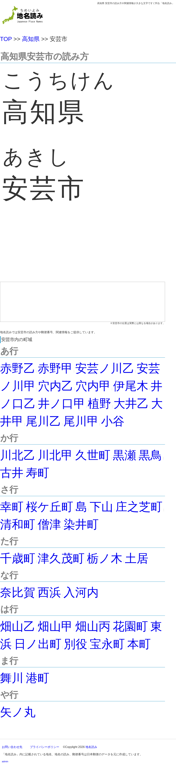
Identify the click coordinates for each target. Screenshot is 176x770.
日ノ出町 (37, 644)
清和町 (17, 524)
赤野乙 (17, 368)
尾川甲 (81, 421)
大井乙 (131, 403)
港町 (37, 678)
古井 (11, 472)
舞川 (11, 678)
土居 (136, 558)
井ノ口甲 (61, 403)
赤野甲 (55, 368)
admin (5, 761)
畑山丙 (92, 626)
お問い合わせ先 (12, 747)
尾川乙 (43, 421)
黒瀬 (124, 455)
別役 (75, 644)
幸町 (11, 506)
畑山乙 (17, 626)
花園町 (130, 626)
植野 (99, 403)
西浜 (49, 592)
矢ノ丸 (18, 712)
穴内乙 (55, 386)
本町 (139, 644)
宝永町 (107, 644)
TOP (6, 39)
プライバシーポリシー (44, 747)
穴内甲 (93, 386)
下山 (101, 506)
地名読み (91, 747)
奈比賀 (17, 592)
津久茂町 (61, 558)
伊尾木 (130, 386)
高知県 (31, 39)
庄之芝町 (138, 506)
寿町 (37, 472)
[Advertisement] (82, 249)
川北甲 (55, 455)
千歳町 (17, 558)
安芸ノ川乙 (104, 368)
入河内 (81, 592)
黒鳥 (150, 455)
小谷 (112, 421)
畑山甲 (55, 626)
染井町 (81, 524)
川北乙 (17, 455)
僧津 (49, 524)
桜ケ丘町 (49, 506)
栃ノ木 (104, 558)
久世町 (92, 455)
